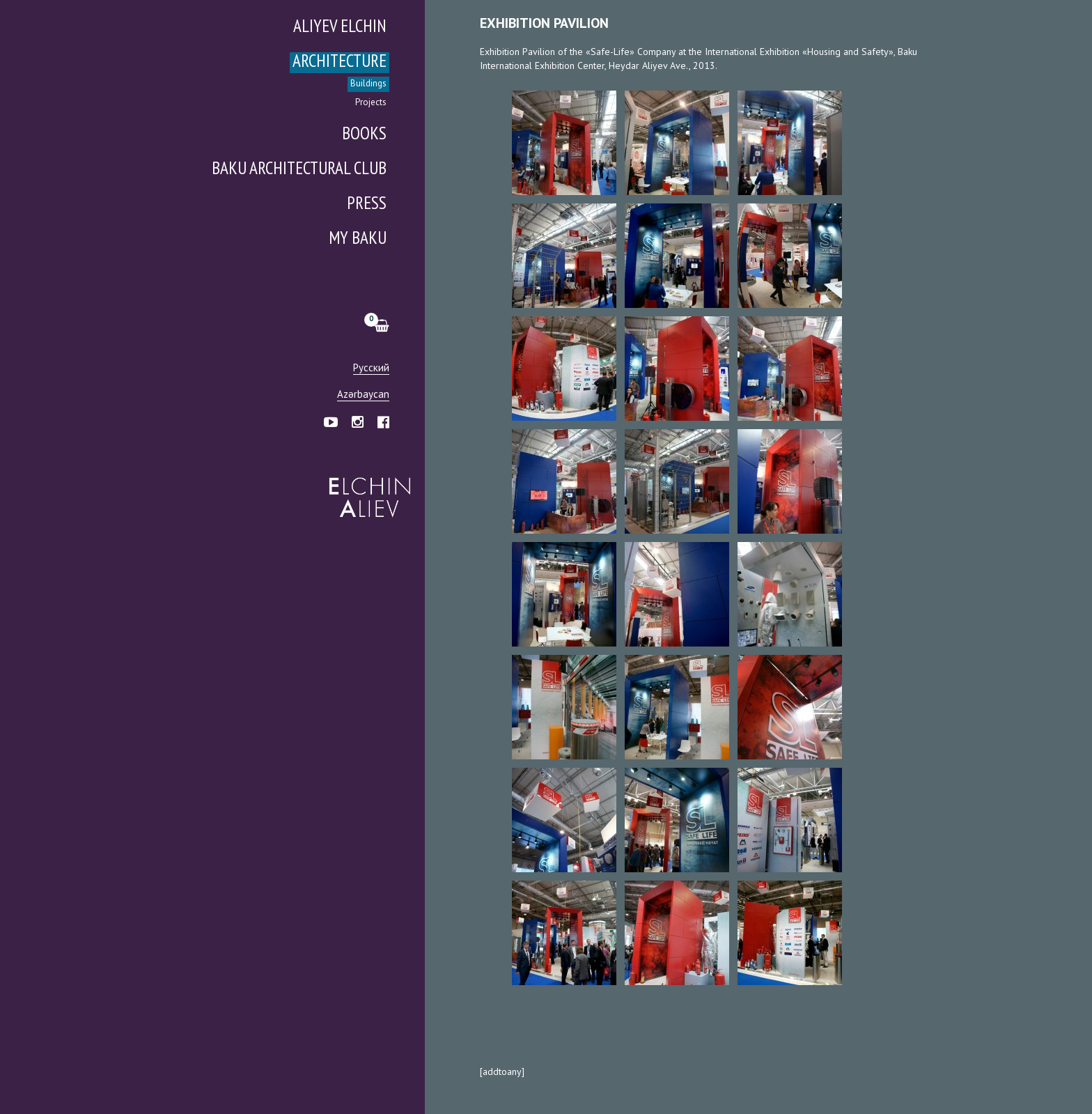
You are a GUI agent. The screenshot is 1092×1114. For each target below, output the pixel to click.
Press (367, 204)
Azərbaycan (363, 394)
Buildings (368, 83)
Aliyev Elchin (340, 27)
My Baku (358, 239)
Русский (371, 368)
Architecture (339, 62)
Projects (371, 102)
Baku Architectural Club (299, 169)
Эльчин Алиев (367, 490)
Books (364, 135)
